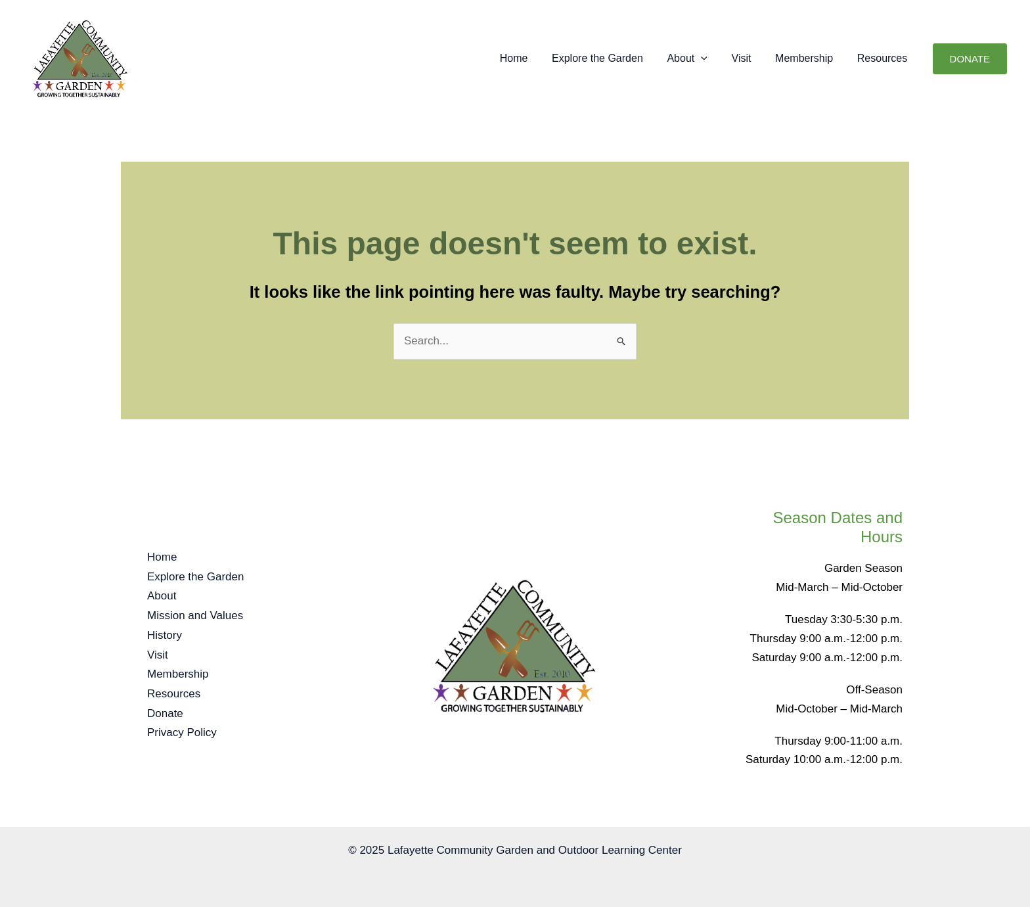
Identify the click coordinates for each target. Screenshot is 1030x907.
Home (530, 58)
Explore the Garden (611, 58)
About (698, 58)
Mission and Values (195, 617)
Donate (165, 711)
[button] (712, 58)
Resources (883, 58)
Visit (749, 58)
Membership (809, 58)
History (164, 636)
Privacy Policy (182, 730)
